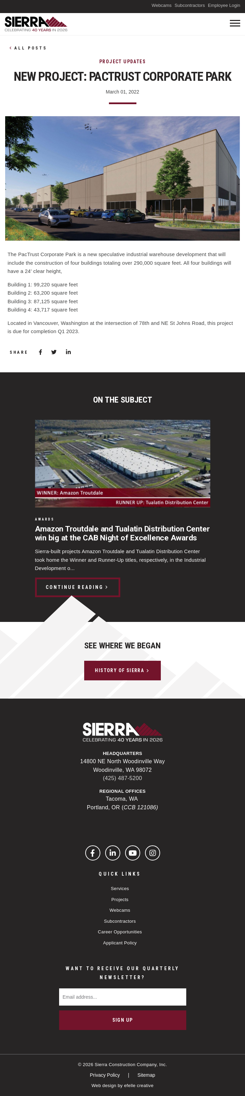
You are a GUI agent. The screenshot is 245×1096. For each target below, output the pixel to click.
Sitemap (146, 1075)
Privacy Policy (105, 1075)
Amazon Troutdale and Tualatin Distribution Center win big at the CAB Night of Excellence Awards (122, 533)
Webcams (161, 5)
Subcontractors (190, 5)
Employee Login (224, 5)
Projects (120, 899)
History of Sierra (119, 670)
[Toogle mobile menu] (235, 23)
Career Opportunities (120, 931)
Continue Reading (74, 587)
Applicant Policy (120, 942)
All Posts (30, 48)
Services (120, 888)
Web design (103, 1085)
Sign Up (122, 1020)
